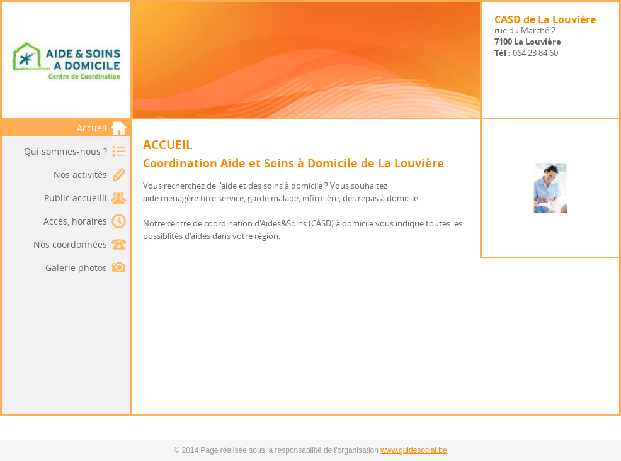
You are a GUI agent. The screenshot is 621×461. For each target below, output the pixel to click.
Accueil (102, 127)
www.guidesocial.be (413, 450)
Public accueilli (75, 198)
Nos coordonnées (70, 244)
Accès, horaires (75, 221)
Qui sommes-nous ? (65, 151)
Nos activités (80, 175)
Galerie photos (76, 268)
